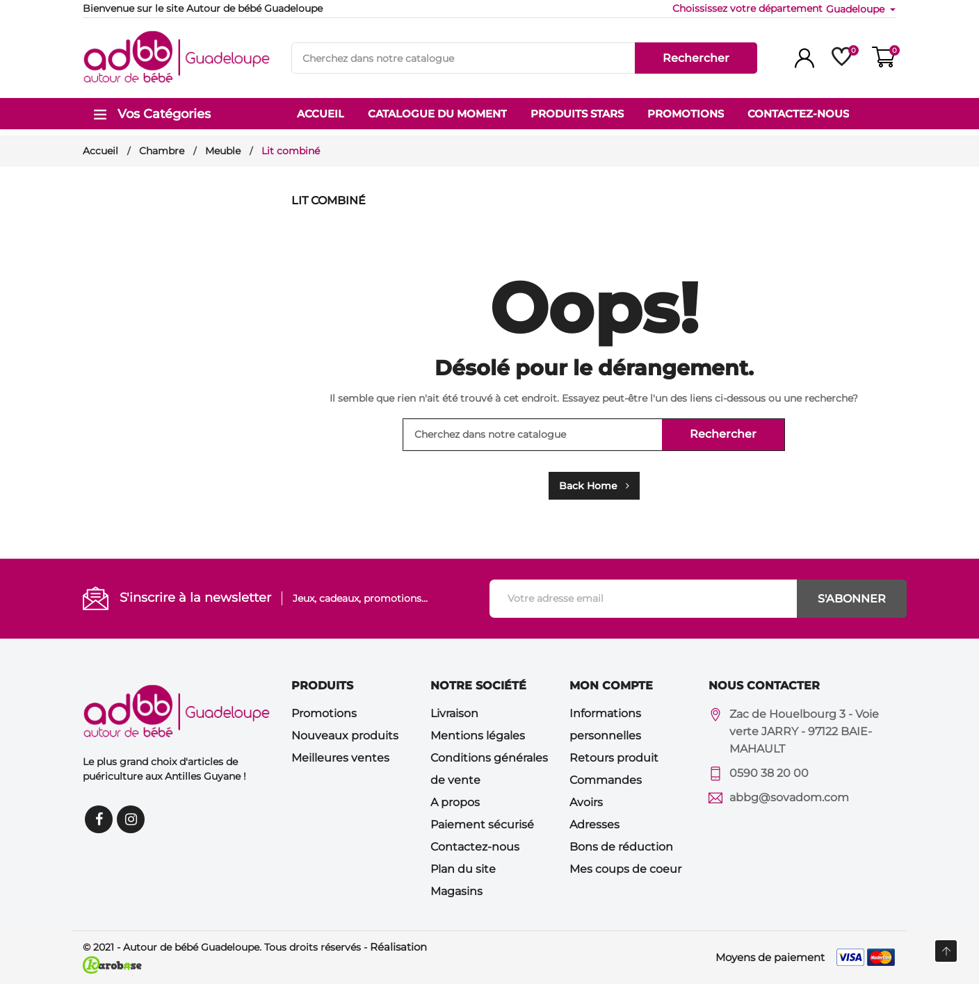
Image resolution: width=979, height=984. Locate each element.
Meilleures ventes (340, 757)
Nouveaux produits (344, 735)
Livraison (454, 713)
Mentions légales (477, 735)
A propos (455, 802)
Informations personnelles (605, 724)
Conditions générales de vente (489, 769)
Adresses (594, 824)
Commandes (605, 780)
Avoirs (586, 802)
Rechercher (696, 58)
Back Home (594, 485)
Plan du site (463, 869)
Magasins (456, 891)
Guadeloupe (856, 9)
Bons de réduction (621, 846)
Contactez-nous (474, 846)
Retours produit (613, 757)
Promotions (324, 713)
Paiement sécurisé (482, 824)
